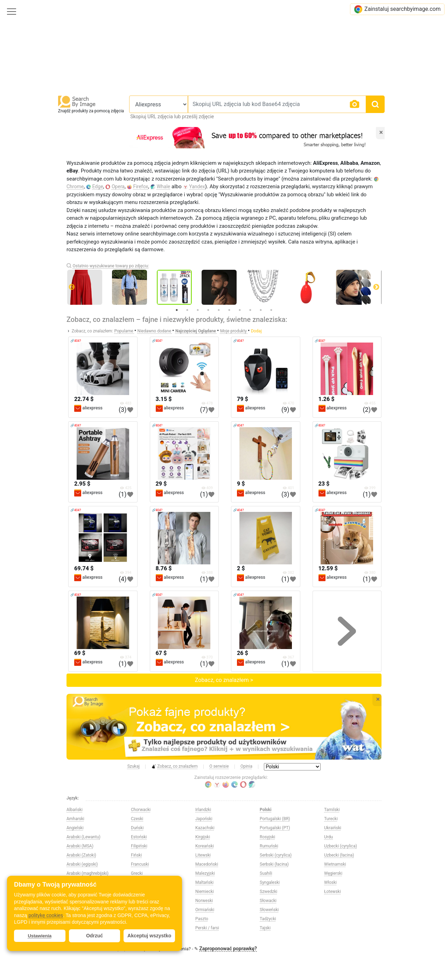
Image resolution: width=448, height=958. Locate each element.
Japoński (203, 818)
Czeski (137, 818)
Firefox (140, 186)
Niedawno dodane (155, 331)
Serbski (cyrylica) (276, 855)
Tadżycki (268, 918)
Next (376, 287)
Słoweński (269, 909)
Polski (265, 809)
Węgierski (333, 873)
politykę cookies (45, 915)
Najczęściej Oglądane (196, 331)
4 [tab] (208, 310)
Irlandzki (203, 809)
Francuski (140, 864)
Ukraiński (332, 827)
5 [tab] (218, 310)
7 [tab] (239, 310)
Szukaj (133, 766)
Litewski (203, 855)
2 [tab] (187, 310)
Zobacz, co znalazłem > (224, 680)
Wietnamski (335, 864)
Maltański (204, 882)
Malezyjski (205, 873)
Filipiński (139, 846)
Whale (163, 186)
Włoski (330, 882)
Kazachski (205, 827)
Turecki (331, 818)
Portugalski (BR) (275, 818)
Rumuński (269, 846)
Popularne (124, 331)
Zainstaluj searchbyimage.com (397, 9)
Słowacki (268, 900)
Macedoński (206, 864)
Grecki (137, 873)
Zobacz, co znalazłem (174, 766)
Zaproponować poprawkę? (228, 948)
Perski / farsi (207, 927)
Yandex (197, 186)
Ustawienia (39, 935)
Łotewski (332, 891)
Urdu (328, 836)
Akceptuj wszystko (149, 935)
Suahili (266, 873)
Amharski (75, 818)
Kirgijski (202, 836)
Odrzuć (94, 935)
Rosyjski (267, 836)
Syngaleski (270, 882)
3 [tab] (197, 310)
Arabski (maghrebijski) (87, 873)
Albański (74, 809)
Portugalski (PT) (275, 827)
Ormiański (204, 909)
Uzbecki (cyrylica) (340, 846)
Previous (71, 287)
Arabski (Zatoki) (81, 855)
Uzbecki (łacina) (339, 855)
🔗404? (75, 341)
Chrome (75, 186)
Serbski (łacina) (274, 864)
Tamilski (332, 809)
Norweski (204, 900)
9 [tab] (260, 310)
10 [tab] (271, 310)
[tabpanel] (224, 287)
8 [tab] (250, 310)
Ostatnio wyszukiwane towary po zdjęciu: (110, 265)
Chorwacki (140, 809)
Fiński (136, 855)
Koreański (204, 846)
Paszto (201, 918)
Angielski (75, 827)
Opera (118, 186)
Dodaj (256, 331)
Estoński (139, 836)
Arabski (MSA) (79, 846)
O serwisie (219, 766)
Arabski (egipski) (82, 864)
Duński (137, 827)
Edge (97, 186)
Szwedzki (268, 891)
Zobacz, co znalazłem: (92, 331)
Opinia (246, 766)
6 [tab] (229, 310)
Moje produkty (234, 331)
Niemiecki (204, 891)
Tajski (265, 927)
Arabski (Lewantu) (83, 836)
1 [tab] (176, 310)
